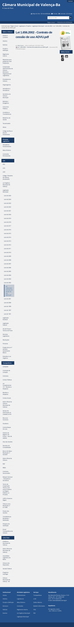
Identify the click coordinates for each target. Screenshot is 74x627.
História (5, 599)
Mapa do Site (36, 13)
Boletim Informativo (39, 606)
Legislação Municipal (38, 26)
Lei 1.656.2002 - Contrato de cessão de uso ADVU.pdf (32, 47)
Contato (55, 13)
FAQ (34, 609)
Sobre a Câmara (7, 32)
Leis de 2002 (48, 26)
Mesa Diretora (21, 602)
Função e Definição (8, 602)
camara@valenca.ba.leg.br (59, 600)
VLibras (70, 13)
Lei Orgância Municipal (23, 613)
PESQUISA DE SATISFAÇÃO (64, 22)
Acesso (5, 595)
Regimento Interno (22, 609)
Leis (4, 161)
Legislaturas (20, 599)
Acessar (70, 1)
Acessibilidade (46, 13)
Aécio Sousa (21, 45)
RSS (34, 613)
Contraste (63, 13)
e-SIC (34, 599)
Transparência (7, 363)
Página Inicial (51, 22)
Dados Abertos (37, 602)
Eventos (5, 613)
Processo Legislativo (6, 140)
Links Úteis (6, 538)
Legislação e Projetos (25, 26)
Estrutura (5, 606)
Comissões (20, 606)
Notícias (5, 609)
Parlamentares (21, 595)
